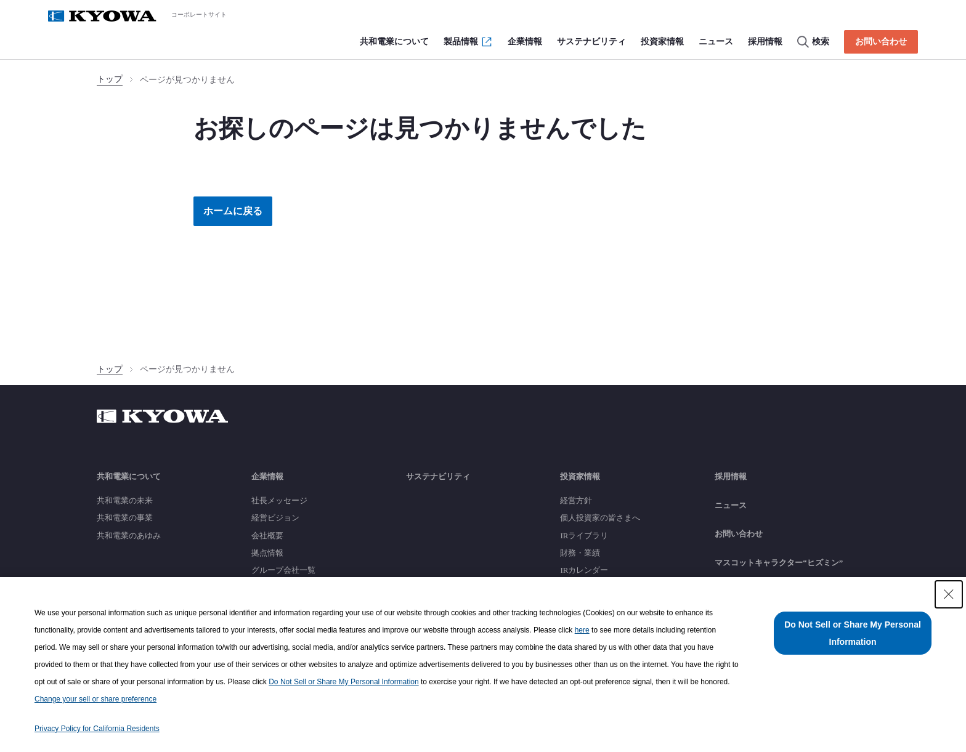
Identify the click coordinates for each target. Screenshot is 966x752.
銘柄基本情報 (584, 605)
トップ (110, 79)
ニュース (731, 505)
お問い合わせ (739, 533)
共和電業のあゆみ (129, 535)
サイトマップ (739, 591)
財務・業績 (580, 552)
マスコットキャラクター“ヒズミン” (779, 562)
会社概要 (267, 535)
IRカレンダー (584, 570)
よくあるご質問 (588, 622)
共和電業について (129, 476)
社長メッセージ (279, 500)
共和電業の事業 (125, 517)
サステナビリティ (438, 476)
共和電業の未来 (125, 500)
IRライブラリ (584, 535)
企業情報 (267, 476)
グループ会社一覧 (283, 570)
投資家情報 (580, 476)
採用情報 (731, 476)
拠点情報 (267, 552)
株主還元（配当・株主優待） (612, 587)
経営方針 (576, 500)
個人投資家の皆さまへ (600, 517)
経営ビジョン (275, 517)
